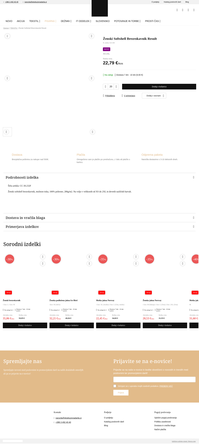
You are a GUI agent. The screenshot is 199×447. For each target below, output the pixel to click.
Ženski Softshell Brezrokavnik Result (38, 28)
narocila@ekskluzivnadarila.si (40, 2)
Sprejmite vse (154, 442)
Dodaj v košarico (159, 86)
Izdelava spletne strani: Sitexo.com (181, 445)
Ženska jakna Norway (153, 301)
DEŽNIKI (77, 21)
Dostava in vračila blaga (166, 426)
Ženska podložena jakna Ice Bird (65, 301)
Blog (187, 2)
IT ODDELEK (97, 21)
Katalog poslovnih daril (170, 2)
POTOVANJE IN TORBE (145, 21)
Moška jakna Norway (106, 301)
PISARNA (58, 21)
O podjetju (151, 2)
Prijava (121, 393)
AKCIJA (26, 21)
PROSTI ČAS (173, 21)
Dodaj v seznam (165, 95)
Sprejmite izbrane (131, 442)
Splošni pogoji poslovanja (167, 418)
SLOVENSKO (120, 21)
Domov (6, 28)
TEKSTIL (40, 21)
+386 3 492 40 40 (13, 2)
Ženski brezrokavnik (13, 301)
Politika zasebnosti (163, 422)
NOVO (14, 21)
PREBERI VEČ (172, 386)
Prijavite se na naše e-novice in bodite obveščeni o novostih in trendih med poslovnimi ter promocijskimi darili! (152, 372)
